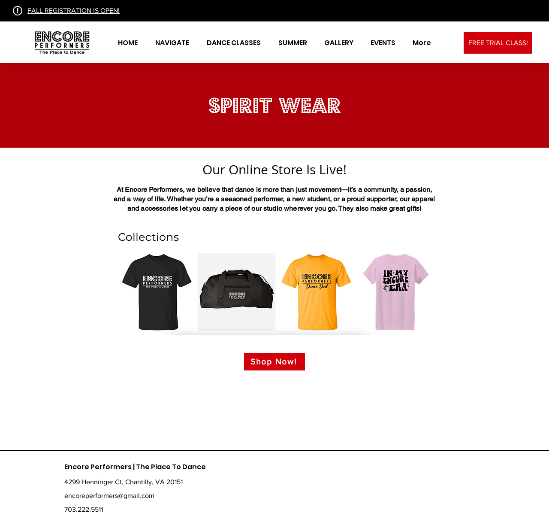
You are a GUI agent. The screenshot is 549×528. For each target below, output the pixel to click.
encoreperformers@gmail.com (109, 495)
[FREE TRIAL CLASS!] (498, 43)
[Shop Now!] (274, 361)
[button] (172, 43)
